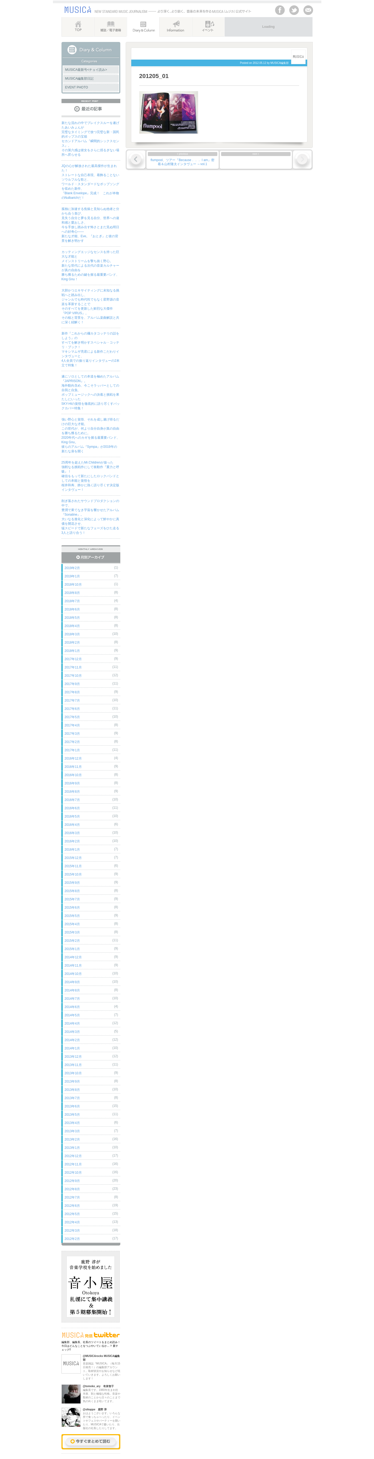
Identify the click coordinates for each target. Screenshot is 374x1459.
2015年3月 (72, 932)
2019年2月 (72, 568)
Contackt (308, 10)
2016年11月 (73, 767)
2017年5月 (72, 717)
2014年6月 (72, 1007)
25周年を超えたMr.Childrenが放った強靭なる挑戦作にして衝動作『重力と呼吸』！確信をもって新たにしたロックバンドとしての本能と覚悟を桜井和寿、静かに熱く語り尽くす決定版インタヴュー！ (90, 476)
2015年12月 (73, 858)
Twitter (294, 10)
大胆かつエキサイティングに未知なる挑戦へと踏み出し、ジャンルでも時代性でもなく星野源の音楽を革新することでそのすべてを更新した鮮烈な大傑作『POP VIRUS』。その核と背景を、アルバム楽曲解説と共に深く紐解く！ (90, 306)
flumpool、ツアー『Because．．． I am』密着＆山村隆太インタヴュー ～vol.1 (182, 162)
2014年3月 (72, 1032)
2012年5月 (72, 1214)
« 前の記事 (136, 159)
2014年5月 (72, 1015)
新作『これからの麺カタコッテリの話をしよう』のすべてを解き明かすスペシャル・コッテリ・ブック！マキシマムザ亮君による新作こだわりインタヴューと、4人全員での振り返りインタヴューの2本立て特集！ (90, 349)
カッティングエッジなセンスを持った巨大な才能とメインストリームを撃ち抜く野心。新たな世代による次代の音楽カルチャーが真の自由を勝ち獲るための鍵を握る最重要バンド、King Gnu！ (90, 265)
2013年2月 (72, 1139)
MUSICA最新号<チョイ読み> (86, 70)
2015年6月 (72, 907)
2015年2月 (72, 941)
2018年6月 (72, 609)
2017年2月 (72, 742)
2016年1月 (72, 849)
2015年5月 (72, 916)
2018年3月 (72, 634)
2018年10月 (73, 584)
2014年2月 (72, 1040)
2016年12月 (73, 758)
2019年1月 (72, 576)
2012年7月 (72, 1197)
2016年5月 (72, 816)
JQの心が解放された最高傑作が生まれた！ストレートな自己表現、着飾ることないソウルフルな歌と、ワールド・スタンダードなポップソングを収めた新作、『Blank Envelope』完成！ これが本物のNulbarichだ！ (90, 182)
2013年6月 (72, 1106)
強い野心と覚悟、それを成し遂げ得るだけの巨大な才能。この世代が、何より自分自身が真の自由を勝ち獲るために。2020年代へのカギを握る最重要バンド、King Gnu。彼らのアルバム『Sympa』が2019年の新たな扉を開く (90, 435)
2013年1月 (72, 1148)
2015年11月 (73, 866)
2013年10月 (73, 1073)
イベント (208, 27)
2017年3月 (72, 734)
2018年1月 (72, 651)
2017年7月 (72, 700)
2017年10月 (73, 676)
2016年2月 (72, 841)
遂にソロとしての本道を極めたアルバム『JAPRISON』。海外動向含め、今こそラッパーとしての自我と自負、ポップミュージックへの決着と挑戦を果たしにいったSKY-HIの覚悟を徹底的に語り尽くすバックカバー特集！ (90, 392)
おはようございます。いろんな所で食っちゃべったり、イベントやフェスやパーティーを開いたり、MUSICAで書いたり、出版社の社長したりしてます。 (101, 1419)
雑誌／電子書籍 (110, 27)
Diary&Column (143, 26)
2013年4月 (72, 1123)
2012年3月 (72, 1230)
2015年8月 (72, 891)
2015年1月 (72, 949)
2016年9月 (72, 783)
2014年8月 (72, 990)
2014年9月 (72, 982)
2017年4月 (72, 725)
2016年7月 (72, 800)
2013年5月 (72, 1114)
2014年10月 (73, 974)
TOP (77, 27)
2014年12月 (73, 957)
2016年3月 (72, 833)
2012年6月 (72, 1206)
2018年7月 (72, 601)
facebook (280, 10)
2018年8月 (72, 593)
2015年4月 (72, 924)
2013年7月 (72, 1098)
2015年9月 (72, 883)
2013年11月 (73, 1065)
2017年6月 (72, 709)
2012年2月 (72, 1239)
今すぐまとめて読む (90, 1441)
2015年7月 (72, 899)
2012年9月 (72, 1181)
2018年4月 (72, 626)
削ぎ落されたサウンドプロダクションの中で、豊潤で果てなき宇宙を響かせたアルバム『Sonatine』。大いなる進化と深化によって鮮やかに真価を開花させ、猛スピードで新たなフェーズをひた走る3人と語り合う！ (90, 517)
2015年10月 (73, 874)
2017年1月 (72, 750)
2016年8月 (72, 791)
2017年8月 (72, 692)
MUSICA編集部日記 (79, 78)
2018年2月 (72, 642)
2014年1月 (72, 1048)
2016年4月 (72, 825)
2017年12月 (73, 659)
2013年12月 (73, 1057)
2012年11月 (73, 1164)
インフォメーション (175, 27)
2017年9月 (72, 684)
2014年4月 (72, 1023)
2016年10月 (73, 775)
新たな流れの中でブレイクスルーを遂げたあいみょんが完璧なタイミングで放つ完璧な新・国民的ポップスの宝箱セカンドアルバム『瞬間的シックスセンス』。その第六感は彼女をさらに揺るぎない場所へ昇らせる (90, 139)
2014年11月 (73, 965)
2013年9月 (72, 1081)
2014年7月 (72, 999)
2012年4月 (72, 1222)
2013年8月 (72, 1090)
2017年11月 (73, 667)
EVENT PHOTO (76, 87)
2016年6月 (72, 808)
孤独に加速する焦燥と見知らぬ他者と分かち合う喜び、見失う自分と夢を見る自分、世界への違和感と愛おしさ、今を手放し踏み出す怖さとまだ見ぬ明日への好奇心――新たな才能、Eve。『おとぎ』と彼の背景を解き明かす (90, 225)
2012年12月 (73, 1156)
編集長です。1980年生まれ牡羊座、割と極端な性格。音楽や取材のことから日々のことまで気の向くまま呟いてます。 (101, 1393)
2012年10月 (73, 1172)
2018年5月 (72, 618)
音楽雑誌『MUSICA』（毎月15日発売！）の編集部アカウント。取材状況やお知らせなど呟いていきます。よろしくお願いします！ (101, 1367)
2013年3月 (72, 1131)
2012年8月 (72, 1189)
